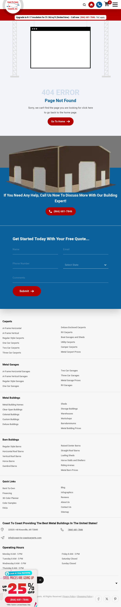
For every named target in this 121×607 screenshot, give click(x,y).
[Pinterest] (115, 599)
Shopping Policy (84, 596)
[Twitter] (107, 599)
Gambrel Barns (10, 466)
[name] (35, 250)
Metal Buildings (11, 397)
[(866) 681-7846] (99, 5)
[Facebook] (98, 599)
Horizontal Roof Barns (13, 451)
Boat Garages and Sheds (73, 337)
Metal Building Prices (71, 428)
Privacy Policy (69, 596)
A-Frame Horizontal (12, 328)
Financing (7, 493)
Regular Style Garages (13, 381)
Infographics (67, 492)
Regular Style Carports (13, 338)
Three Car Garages (70, 375)
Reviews (65, 497)
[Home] (91, 5)
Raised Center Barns (71, 445)
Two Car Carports (11, 348)
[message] (60, 279)
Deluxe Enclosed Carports (73, 327)
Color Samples (9, 503)
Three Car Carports (12, 352)
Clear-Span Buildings (12, 409)
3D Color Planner (11, 498)
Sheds (64, 404)
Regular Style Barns (12, 446)
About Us (65, 502)
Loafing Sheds (68, 455)
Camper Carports (69, 347)
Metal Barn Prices (69, 470)
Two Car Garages (69, 370)
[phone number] (35, 265)
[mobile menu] (115, 4)
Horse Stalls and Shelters (73, 460)
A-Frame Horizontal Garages (16, 371)
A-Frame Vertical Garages (15, 376)
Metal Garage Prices (71, 380)
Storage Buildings (69, 408)
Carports (7, 321)
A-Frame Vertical (11, 333)
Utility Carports (68, 342)
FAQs (5, 508)
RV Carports (67, 332)
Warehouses (67, 413)
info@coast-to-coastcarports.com (24, 537)
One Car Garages (11, 386)
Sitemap (65, 512)
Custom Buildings (11, 419)
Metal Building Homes (13, 404)
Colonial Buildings (11, 414)
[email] (86, 250)
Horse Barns (9, 461)
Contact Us (66, 507)
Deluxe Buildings (11, 424)
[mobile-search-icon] (84, 4)
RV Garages (66, 385)
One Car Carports (11, 343)
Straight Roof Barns (70, 450)
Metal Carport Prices (71, 352)
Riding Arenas (67, 465)
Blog (63, 487)
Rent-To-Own (9, 488)
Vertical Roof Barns (12, 456)
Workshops (66, 418)
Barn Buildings (11, 439)
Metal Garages (11, 364)
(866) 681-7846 (75, 529)
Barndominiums (68, 423)
